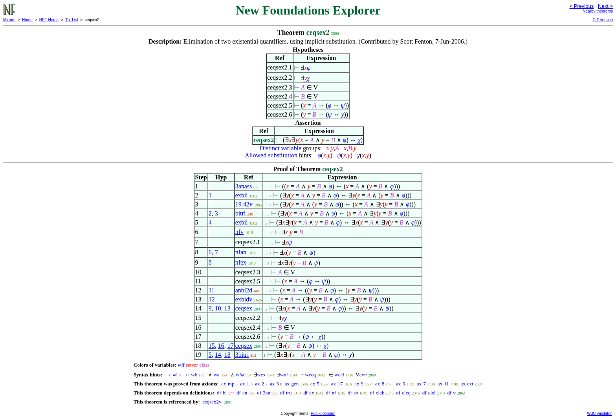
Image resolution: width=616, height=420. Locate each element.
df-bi (222, 393)
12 (212, 299)
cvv (363, 375)
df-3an (263, 393)
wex (261, 375)
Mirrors (9, 20)
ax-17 (337, 384)
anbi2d (244, 290)
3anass (243, 186)
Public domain (323, 413)
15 (212, 345)
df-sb (353, 393)
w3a (240, 375)
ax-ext (467, 384)
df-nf (331, 393)
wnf (284, 375)
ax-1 (244, 384)
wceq (310, 375)
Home (27, 20)
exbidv (244, 299)
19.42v (244, 204)
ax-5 (314, 384)
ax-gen (292, 384)
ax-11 (443, 384)
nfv (239, 231)
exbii (241, 195)
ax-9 (358, 384)
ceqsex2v (211, 402)
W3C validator (599, 413)
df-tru (286, 393)
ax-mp (227, 384)
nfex (240, 262)
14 (218, 354)
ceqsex (244, 308)
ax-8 (379, 384)
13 (227, 308)
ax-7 (421, 384)
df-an (241, 393)
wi (175, 375)
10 (218, 308)
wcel (339, 375)
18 (227, 354)
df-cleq (403, 393)
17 (230, 345)
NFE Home (49, 20)
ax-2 (259, 384)
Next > (605, 6)
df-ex (308, 393)
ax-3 (274, 384)
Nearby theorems (598, 11)
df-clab (377, 393)
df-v (451, 393)
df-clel (429, 393)
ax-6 (400, 384)
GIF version (602, 20)
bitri (240, 213)
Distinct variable (280, 148)
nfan (240, 252)
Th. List (71, 20)
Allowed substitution (271, 155)
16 (221, 345)
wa (216, 375)
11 (211, 290)
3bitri (242, 354)
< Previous (581, 6)
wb (194, 375)
